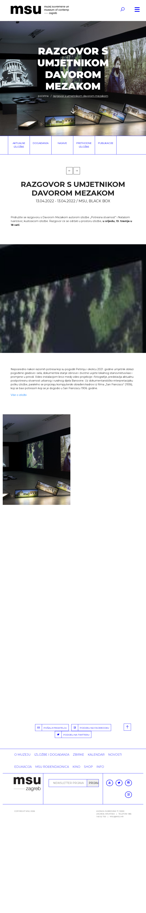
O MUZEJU (22, 754)
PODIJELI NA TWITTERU (72, 734)
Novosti (115, 754)
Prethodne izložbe (84, 145)
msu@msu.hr (116, 816)
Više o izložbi (19, 395)
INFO (100, 766)
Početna (43, 96)
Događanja (40, 143)
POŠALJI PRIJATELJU (51, 727)
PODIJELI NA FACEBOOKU (90, 727)
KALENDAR (96, 754)
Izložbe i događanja (51, 754)
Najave (62, 143)
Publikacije (105, 143)
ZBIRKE (78, 754)
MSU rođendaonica (52, 766)
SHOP (88, 766)
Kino (76, 766)
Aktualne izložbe (19, 145)
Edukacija (23, 766)
